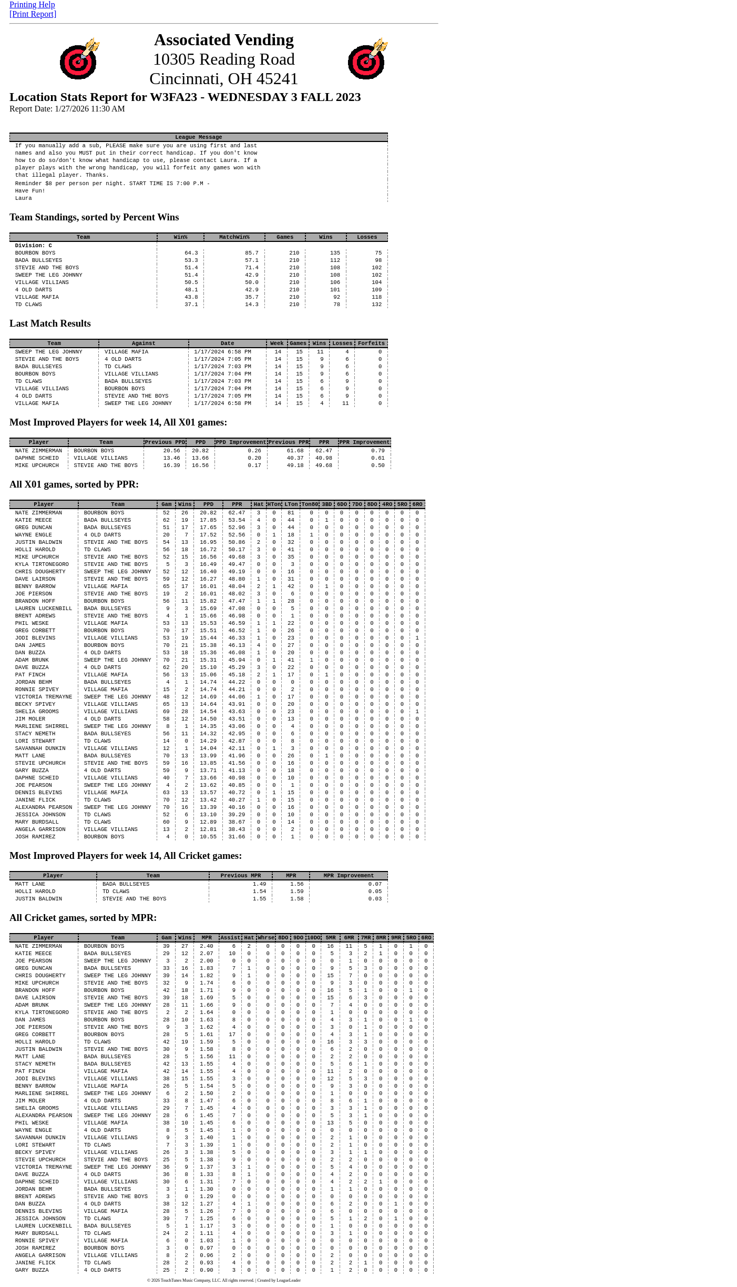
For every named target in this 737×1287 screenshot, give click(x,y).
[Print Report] (32, 13)
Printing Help (32, 4)
